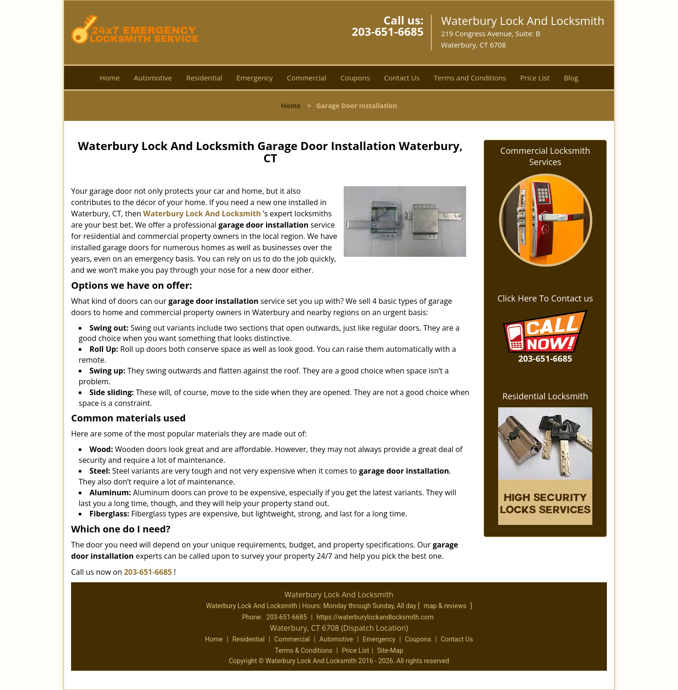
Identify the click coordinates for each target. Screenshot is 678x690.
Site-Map (390, 650)
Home (110, 77)
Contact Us (402, 77)
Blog (571, 77)
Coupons (355, 77)
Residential (204, 77)
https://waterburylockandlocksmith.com (375, 617)
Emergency (254, 77)
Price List (535, 77)
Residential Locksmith (545, 396)
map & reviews (446, 606)
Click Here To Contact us (545, 298)
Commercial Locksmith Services (545, 156)
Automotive (153, 77)
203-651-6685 (388, 31)
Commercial (306, 77)
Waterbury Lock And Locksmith (202, 213)
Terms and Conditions (470, 77)
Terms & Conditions (303, 650)
